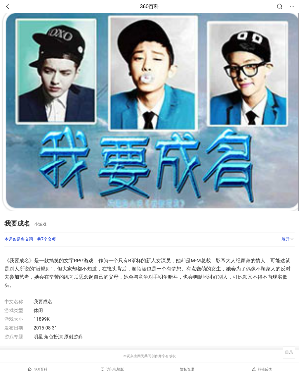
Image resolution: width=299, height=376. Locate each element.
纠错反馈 (262, 369)
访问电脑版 (112, 369)
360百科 (149, 6)
